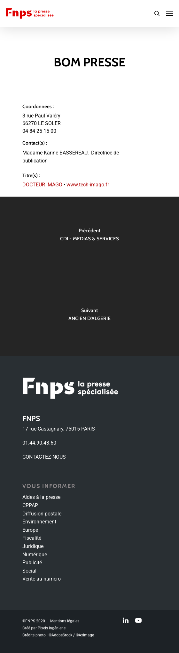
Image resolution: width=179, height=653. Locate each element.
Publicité (32, 562)
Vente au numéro (41, 579)
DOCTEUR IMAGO (42, 185)
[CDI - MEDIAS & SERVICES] (89, 236)
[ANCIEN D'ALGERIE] (89, 316)
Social (29, 571)
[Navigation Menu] (169, 13)
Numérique (34, 555)
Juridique (32, 546)
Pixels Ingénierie (52, 628)
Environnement (39, 522)
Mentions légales (64, 621)
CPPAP (30, 505)
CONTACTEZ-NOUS (44, 457)
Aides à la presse (41, 497)
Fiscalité (31, 538)
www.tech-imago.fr (87, 185)
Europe (30, 530)
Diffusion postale (41, 514)
